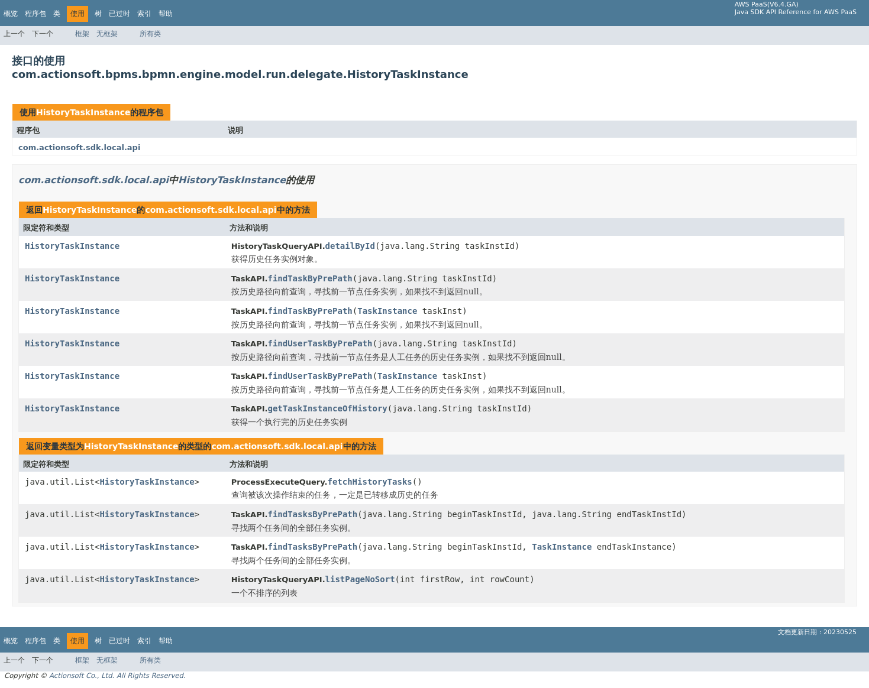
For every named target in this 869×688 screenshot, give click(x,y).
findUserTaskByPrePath (319, 343)
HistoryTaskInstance (83, 112)
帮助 (166, 13)
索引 (144, 13)
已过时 (119, 13)
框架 (82, 34)
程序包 (35, 13)
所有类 (150, 34)
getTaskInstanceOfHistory (327, 408)
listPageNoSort (360, 579)
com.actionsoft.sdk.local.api (79, 147)
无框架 (107, 34)
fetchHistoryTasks (369, 481)
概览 (11, 13)
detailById (350, 246)
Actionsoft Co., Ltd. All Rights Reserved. (117, 675)
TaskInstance (387, 311)
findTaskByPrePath (309, 278)
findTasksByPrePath (312, 514)
